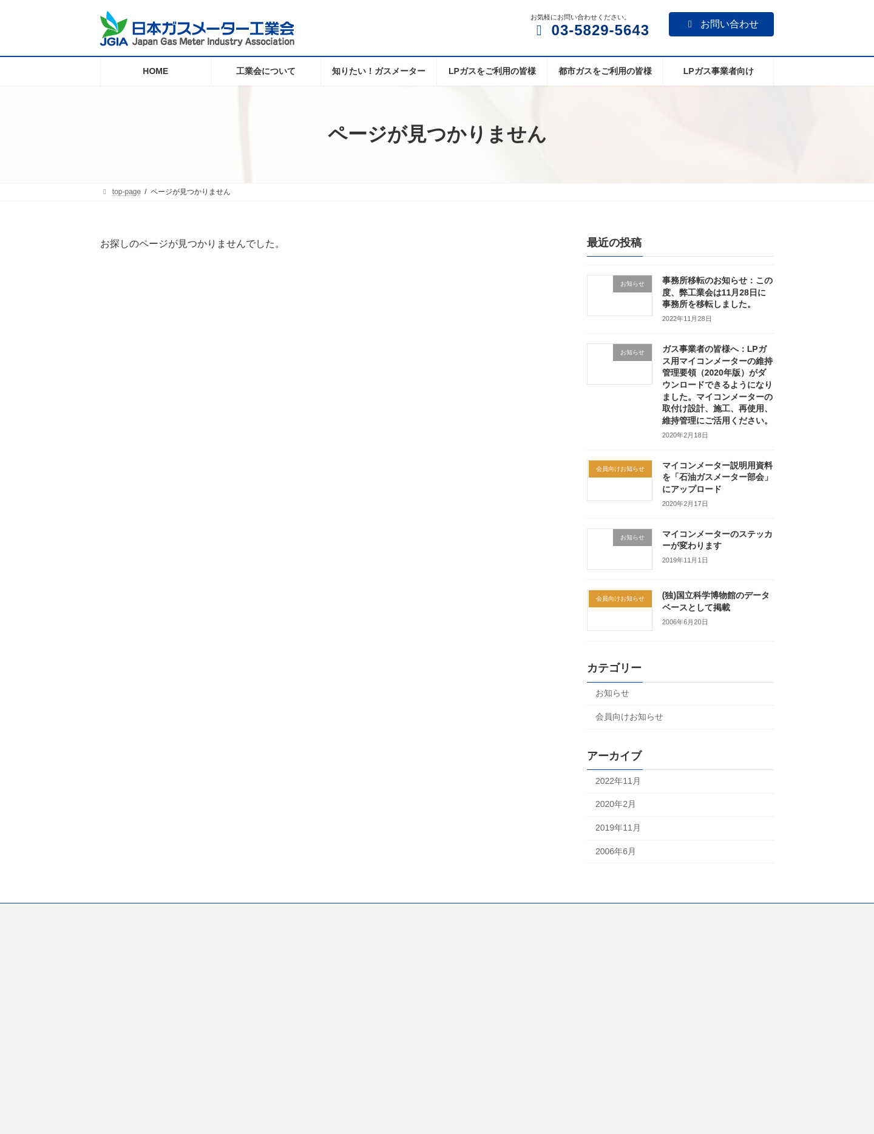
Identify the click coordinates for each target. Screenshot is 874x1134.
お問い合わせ (721, 24)
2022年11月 (618, 781)
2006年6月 (615, 851)
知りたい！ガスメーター (271, 914)
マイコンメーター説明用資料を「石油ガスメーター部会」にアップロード (717, 477)
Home (121, 914)
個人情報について (652, 914)
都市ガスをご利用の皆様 (475, 914)
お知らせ (612, 693)
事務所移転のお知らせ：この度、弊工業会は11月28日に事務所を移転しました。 (717, 292)
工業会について (180, 914)
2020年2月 (615, 804)
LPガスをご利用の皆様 (373, 914)
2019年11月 (618, 827)
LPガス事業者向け (569, 914)
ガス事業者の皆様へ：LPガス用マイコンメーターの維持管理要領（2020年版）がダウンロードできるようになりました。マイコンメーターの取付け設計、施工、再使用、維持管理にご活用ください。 (717, 384)
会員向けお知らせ (629, 716)
